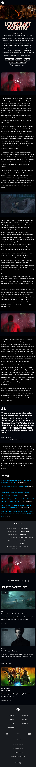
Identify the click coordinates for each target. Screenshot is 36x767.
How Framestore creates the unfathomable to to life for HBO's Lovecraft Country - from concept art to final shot (17, 513)
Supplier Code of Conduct (18, 756)
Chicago (11, 723)
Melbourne (24, 723)
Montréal (11, 719)
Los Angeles (11, 728)
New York (25, 715)
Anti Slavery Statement (18, 744)
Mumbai (24, 719)
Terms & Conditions (18, 752)
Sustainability (18, 740)
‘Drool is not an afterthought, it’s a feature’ (14, 486)
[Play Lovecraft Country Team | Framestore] (18, 564)
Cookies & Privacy (18, 748)
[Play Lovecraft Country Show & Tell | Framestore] (18, 81)
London (11, 715)
